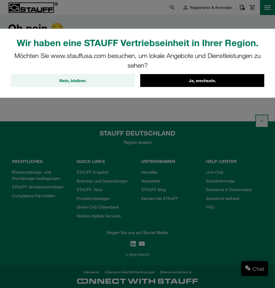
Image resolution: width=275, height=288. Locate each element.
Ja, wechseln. (202, 80)
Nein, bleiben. (72, 80)
